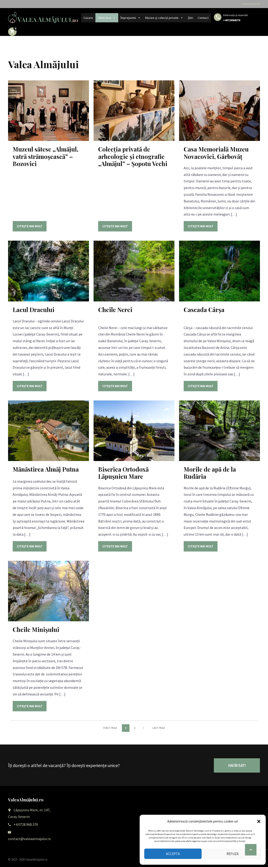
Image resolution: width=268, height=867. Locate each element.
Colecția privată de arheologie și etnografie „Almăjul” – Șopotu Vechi (132, 156)
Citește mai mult (29, 226)
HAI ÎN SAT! (237, 765)
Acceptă (173, 854)
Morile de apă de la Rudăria (210, 472)
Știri (190, 18)
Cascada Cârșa (204, 310)
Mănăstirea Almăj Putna (46, 469)
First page (110, 728)
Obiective (107, 17)
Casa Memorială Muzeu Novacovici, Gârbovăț (216, 152)
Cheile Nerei (115, 310)
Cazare (88, 18)
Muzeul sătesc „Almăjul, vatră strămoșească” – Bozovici (45, 156)
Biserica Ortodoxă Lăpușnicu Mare (123, 472)
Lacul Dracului (33, 310)
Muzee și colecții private (164, 17)
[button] (258, 821)
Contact (203, 18)
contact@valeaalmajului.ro (29, 838)
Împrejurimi (131, 17)
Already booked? (251, 4)
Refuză (233, 854)
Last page (158, 728)
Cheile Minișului (36, 629)
